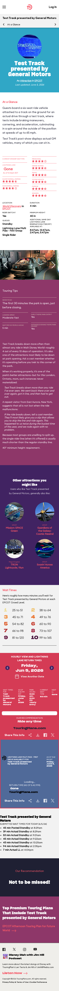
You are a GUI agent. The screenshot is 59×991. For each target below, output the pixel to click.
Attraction (26, 80)
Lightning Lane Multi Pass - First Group (14, 229)
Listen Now (15, 973)
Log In (53, 7)
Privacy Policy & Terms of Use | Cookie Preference (24, 982)
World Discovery (11, 206)
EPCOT (38, 80)
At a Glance (13, 24)
